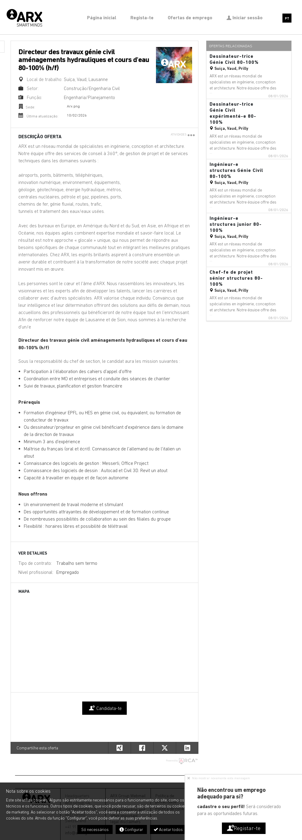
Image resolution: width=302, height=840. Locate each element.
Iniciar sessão (244, 17)
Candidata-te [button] (104, 708)
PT (287, 18)
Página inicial (101, 17)
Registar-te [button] (243, 828)
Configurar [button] (131, 829)
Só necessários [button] (95, 829)
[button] (187, 748)
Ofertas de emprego (190, 17)
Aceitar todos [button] (168, 829)
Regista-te (142, 17)
